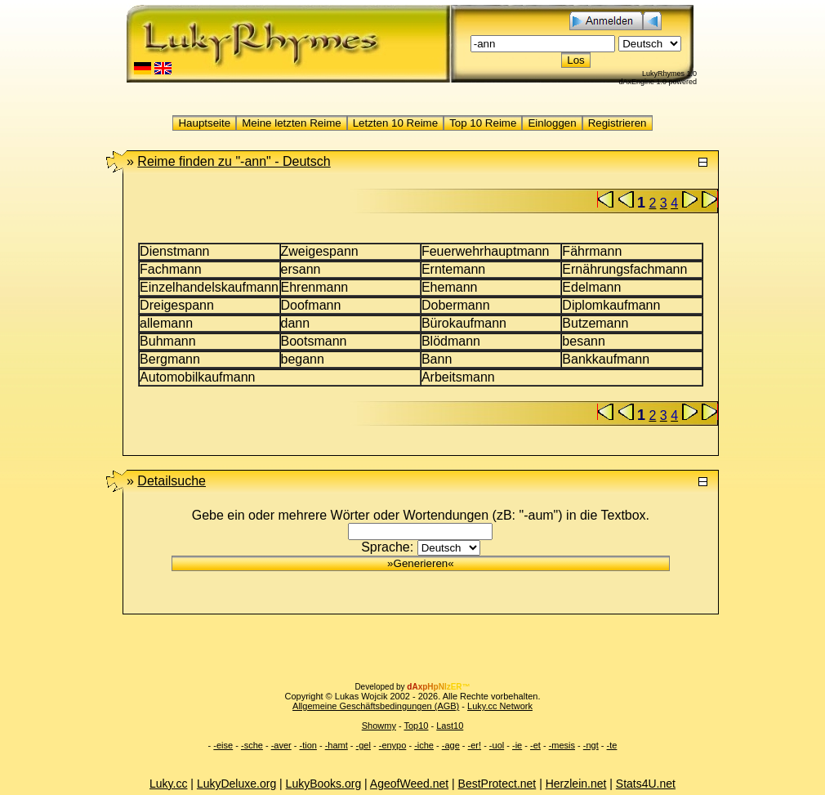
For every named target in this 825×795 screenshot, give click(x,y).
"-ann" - (233, 161)
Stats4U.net (646, 783)
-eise (223, 745)
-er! (475, 745)
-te (612, 745)
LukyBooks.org (324, 783)
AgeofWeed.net (409, 783)
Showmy (379, 725)
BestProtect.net (497, 783)
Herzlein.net (576, 783)
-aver (281, 745)
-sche (252, 745)
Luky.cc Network (500, 706)
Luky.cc (168, 783)
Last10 (449, 725)
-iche (424, 745)
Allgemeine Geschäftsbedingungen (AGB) (375, 706)
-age (451, 745)
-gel (363, 745)
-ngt (591, 745)
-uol (496, 745)
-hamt (336, 745)
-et (535, 745)
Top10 (416, 725)
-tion (308, 745)
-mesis (562, 745)
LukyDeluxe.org (236, 783)
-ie (517, 745)
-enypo (393, 745)
